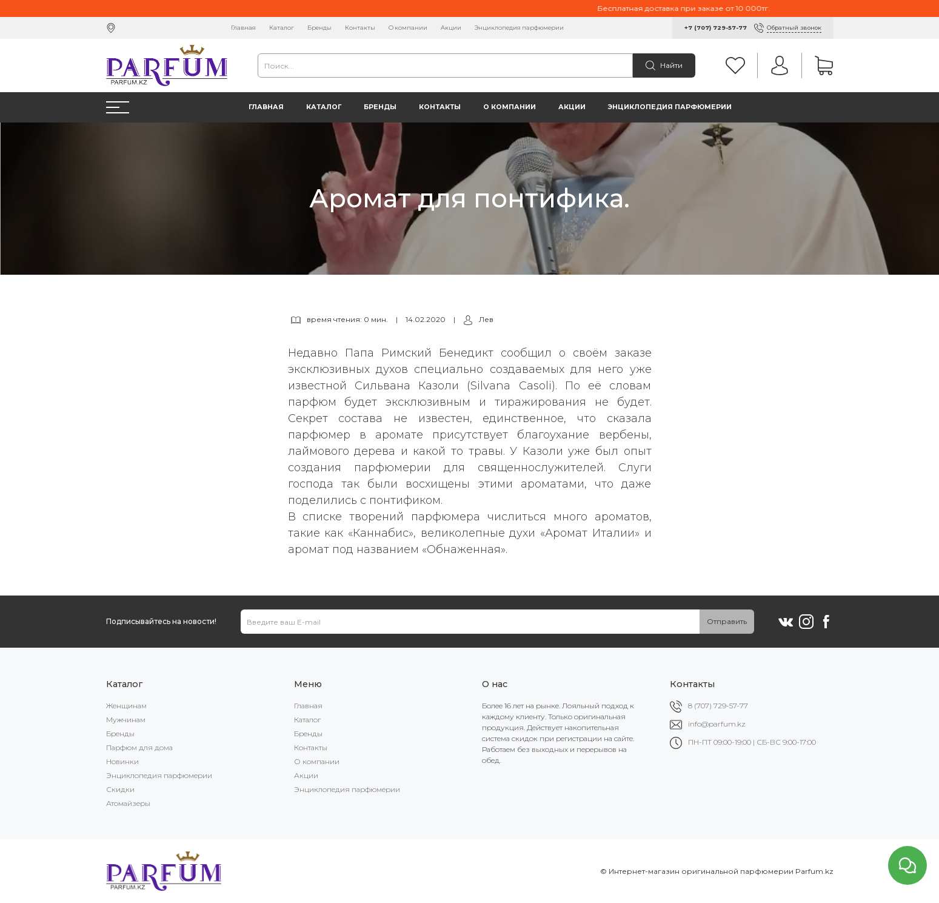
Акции (451, 27)
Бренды (319, 27)
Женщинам (126, 705)
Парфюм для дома (139, 747)
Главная (243, 27)
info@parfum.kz (717, 723)
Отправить (727, 621)
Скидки (120, 789)
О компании (408, 27)
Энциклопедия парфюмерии (519, 27)
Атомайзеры (128, 803)
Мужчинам (125, 719)
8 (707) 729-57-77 (718, 705)
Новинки (122, 761)
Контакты (360, 27)
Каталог (281, 27)
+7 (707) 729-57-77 (715, 27)
